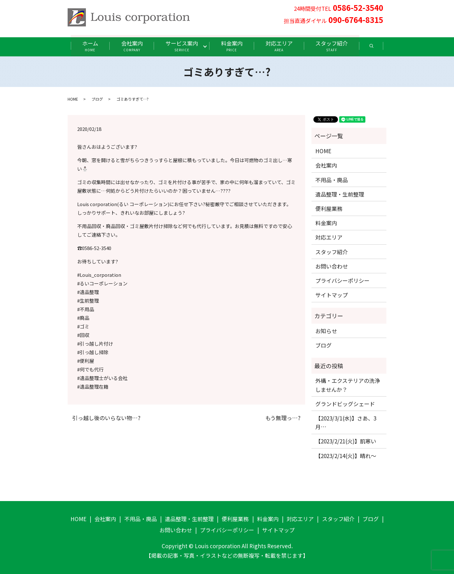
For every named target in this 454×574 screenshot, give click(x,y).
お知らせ (326, 330)
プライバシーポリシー (342, 280)
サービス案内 (181, 45)
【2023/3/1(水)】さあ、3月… (345, 422)
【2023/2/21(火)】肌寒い (345, 441)
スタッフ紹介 (334, 45)
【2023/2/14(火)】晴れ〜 (345, 455)
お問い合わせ (331, 266)
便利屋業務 (328, 208)
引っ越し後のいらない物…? (106, 417)
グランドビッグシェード (345, 403)
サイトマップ (331, 294)
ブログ (97, 99)
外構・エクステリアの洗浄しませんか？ (347, 385)
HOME (73, 99)
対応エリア (280, 45)
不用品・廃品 (331, 179)
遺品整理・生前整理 (339, 194)
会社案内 (130, 45)
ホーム (88, 45)
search (380, 48)
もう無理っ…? (282, 417)
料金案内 (232, 45)
